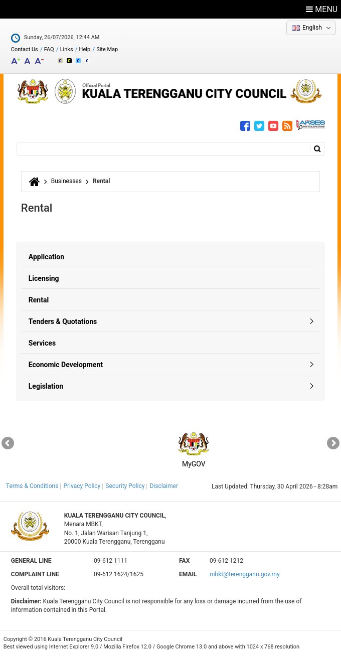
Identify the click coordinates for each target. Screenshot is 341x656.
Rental (39, 300)
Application (46, 257)
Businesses (66, 181)
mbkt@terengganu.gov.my (245, 574)
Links (66, 49)
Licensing (44, 278)
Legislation (46, 386)
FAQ (49, 49)
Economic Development (66, 365)
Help (85, 49)
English (312, 27)
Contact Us (24, 49)
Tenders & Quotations (63, 321)
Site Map (107, 49)
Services (42, 343)
